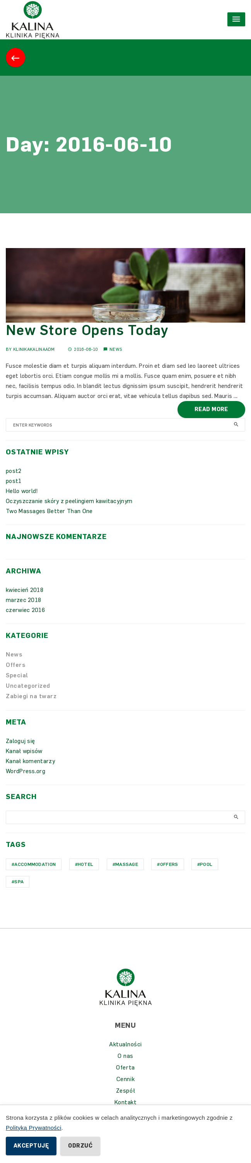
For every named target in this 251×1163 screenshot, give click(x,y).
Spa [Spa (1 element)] (19, 881)
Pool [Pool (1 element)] (206, 864)
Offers (15, 664)
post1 (14, 481)
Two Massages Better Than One (49, 511)
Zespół (125, 1090)
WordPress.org (25, 771)
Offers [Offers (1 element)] (169, 864)
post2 (14, 471)
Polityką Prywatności (33, 1127)
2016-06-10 (83, 349)
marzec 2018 (23, 600)
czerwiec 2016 (25, 610)
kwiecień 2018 (24, 590)
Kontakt (125, 1102)
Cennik (125, 1079)
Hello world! (22, 491)
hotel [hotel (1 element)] (86, 864)
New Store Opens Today (87, 330)
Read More (211, 409)
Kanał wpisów (24, 751)
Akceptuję (31, 1146)
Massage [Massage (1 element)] (126, 864)
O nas (125, 1055)
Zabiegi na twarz (31, 696)
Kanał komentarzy (30, 761)
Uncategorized (28, 685)
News (115, 349)
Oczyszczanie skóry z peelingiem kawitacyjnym (69, 501)
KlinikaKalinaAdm (34, 349)
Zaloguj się (20, 741)
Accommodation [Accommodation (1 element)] (35, 864)
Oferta (125, 1067)
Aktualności (125, 1044)
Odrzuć (80, 1146)
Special (17, 675)
